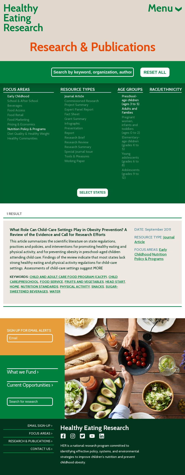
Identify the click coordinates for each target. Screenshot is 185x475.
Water (55, 291)
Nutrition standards (39, 287)
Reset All (155, 72)
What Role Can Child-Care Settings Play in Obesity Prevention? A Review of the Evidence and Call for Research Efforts (68, 232)
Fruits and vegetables (84, 282)
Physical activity (75, 287)
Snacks (97, 287)
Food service (51, 282)
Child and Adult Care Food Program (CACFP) (68, 277)
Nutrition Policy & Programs (150, 256)
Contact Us (40, 449)
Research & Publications (29, 441)
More (98, 268)
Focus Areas (39, 433)
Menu (165, 8)
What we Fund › (23, 372)
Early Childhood (150, 252)
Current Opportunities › (30, 385)
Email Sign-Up (39, 426)
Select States (92, 192)
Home (14, 287)
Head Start (115, 282)
